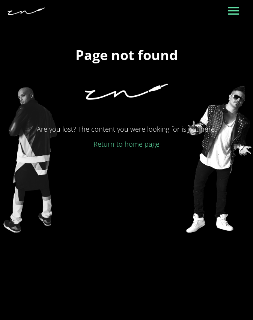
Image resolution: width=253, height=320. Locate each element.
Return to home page (126, 144)
